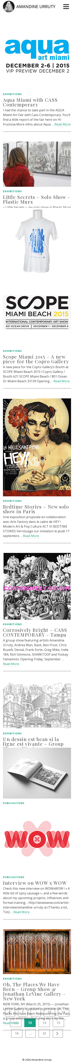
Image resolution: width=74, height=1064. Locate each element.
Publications (13, 803)
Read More (62, 124)
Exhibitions (12, 94)
